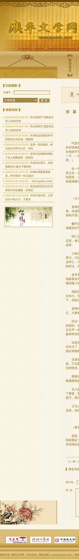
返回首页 (69, 65)
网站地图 (44, 554)
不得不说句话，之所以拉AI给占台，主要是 (29, 197)
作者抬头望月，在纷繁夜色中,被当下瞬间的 (29, 164)
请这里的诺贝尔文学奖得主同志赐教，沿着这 (29, 188)
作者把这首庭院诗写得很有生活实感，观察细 (29, 137)
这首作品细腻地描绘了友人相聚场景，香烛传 (29, 155)
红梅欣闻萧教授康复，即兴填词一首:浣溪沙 (27, 173)
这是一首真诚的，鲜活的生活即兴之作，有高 (29, 146)
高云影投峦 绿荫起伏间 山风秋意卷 (29, 119)
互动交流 (31, 554)
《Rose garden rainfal (28, 181)
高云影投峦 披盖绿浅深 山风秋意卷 (29, 128)
